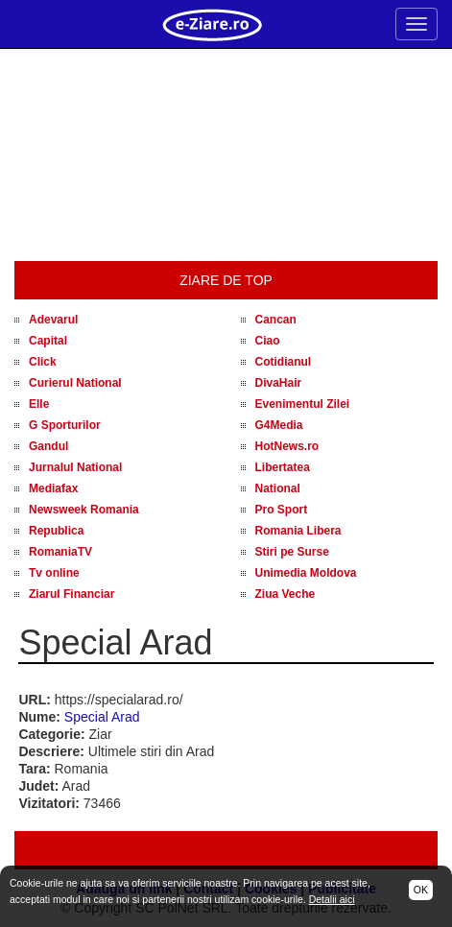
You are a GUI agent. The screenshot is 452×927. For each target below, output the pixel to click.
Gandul (48, 446)
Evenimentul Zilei (302, 404)
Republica (56, 530)
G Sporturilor (65, 425)
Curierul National (75, 383)
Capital (48, 340)
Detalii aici (332, 899)
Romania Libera (298, 530)
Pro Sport (281, 509)
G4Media (279, 425)
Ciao (267, 340)
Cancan (276, 319)
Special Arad (102, 717)
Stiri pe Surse (292, 552)
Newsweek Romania (84, 509)
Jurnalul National (75, 467)
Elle (39, 404)
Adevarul (53, 319)
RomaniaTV (60, 552)
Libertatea (282, 467)
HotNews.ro (287, 446)
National (277, 488)
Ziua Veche (285, 594)
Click (43, 361)
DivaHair (278, 383)
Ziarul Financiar (71, 594)
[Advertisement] (226, 155)
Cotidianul (283, 361)
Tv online (54, 573)
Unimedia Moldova (306, 573)
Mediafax (53, 488)
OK (421, 889)
